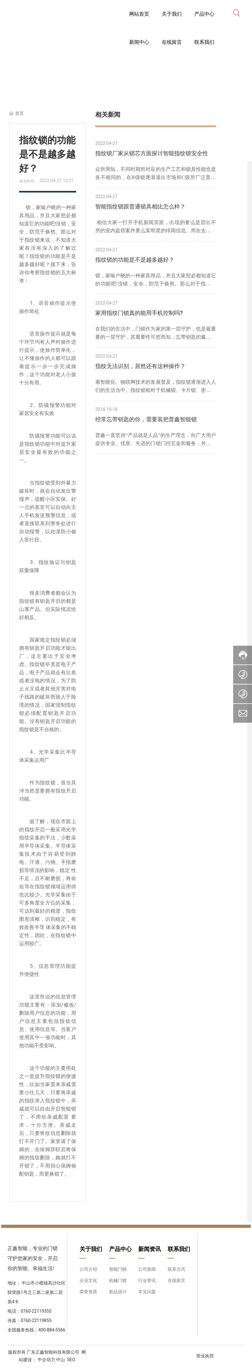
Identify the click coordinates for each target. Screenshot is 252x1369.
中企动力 (45, 1359)
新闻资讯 (149, 1249)
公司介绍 (88, 1269)
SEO (71, 1359)
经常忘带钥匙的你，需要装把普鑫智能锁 (146, 419)
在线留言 (176, 1280)
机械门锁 (118, 1280)
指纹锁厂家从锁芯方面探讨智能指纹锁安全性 (151, 153)
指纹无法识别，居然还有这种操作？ (140, 366)
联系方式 (176, 1269)
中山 (60, 1359)
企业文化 (88, 1280)
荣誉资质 (88, 1291)
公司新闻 (147, 1269)
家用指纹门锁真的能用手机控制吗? (139, 313)
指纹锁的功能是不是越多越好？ (134, 259)
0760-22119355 (37, 1311)
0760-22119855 (36, 1320)
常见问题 (147, 1291)
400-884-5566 (51, 1329)
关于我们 (91, 1249)
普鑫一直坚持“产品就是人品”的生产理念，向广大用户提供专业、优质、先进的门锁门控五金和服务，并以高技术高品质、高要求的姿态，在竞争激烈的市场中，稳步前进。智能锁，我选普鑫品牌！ (155, 440)
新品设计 (118, 1291)
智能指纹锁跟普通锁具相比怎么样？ (140, 206)
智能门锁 (118, 1269)
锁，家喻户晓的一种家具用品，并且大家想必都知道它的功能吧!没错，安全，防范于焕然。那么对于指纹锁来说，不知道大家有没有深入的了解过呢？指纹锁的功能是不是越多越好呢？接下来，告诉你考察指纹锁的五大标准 (155, 280)
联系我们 (179, 1249)
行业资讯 (147, 1280)
